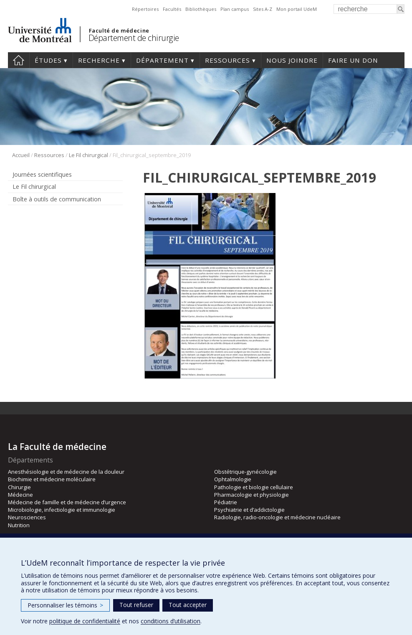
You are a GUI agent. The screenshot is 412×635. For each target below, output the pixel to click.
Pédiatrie (225, 502)
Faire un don (353, 60)
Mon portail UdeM (296, 9)
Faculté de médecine (119, 30)
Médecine (20, 494)
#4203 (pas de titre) (18, 60)
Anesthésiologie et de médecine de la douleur (66, 471)
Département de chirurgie (133, 37)
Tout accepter (188, 605)
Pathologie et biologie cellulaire (253, 487)
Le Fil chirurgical (88, 155)
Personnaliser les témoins (65, 605)
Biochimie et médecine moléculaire (52, 479)
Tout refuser (136, 605)
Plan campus (234, 9)
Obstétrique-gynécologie (245, 471)
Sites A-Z (262, 9)
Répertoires (145, 9)
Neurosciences (27, 517)
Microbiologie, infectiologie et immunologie (61, 509)
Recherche (99, 60)
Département (162, 60)
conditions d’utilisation (170, 621)
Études (48, 60)
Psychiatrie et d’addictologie (249, 509)
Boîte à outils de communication (57, 199)
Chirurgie (19, 487)
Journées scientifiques (42, 174)
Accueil (21, 155)
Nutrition (19, 525)
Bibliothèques (200, 9)
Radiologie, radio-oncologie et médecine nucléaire (277, 517)
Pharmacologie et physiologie (251, 494)
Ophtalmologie (232, 479)
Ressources (227, 60)
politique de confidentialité (84, 621)
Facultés (172, 9)
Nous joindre (292, 60)
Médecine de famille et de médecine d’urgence (67, 502)
